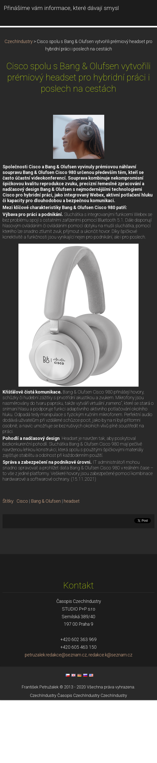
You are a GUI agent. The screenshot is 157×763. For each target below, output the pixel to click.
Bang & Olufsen (46, 564)
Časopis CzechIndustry (78, 758)
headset (72, 564)
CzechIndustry (19, 104)
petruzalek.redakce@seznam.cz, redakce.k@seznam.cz (78, 717)
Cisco (22, 564)
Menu (143, 11)
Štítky (8, 564)
